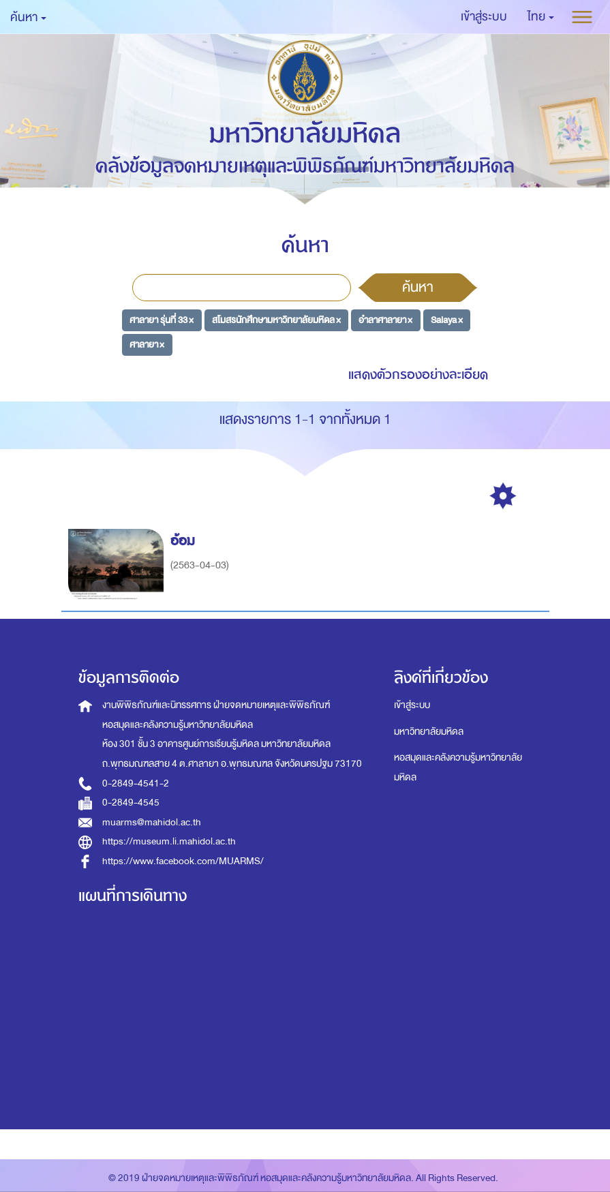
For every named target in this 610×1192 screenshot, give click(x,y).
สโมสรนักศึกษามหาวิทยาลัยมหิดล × (276, 320)
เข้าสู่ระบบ (412, 705)
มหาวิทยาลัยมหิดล (428, 731)
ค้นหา (417, 287)
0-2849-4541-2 (135, 783)
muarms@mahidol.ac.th (151, 822)
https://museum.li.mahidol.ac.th (169, 841)
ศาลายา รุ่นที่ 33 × (161, 320)
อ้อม (184, 541)
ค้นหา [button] (28, 17)
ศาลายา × (146, 344)
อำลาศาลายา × (385, 320)
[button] (540, 17)
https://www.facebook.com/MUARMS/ (183, 861)
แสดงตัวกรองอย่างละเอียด (418, 374)
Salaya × (447, 320)
